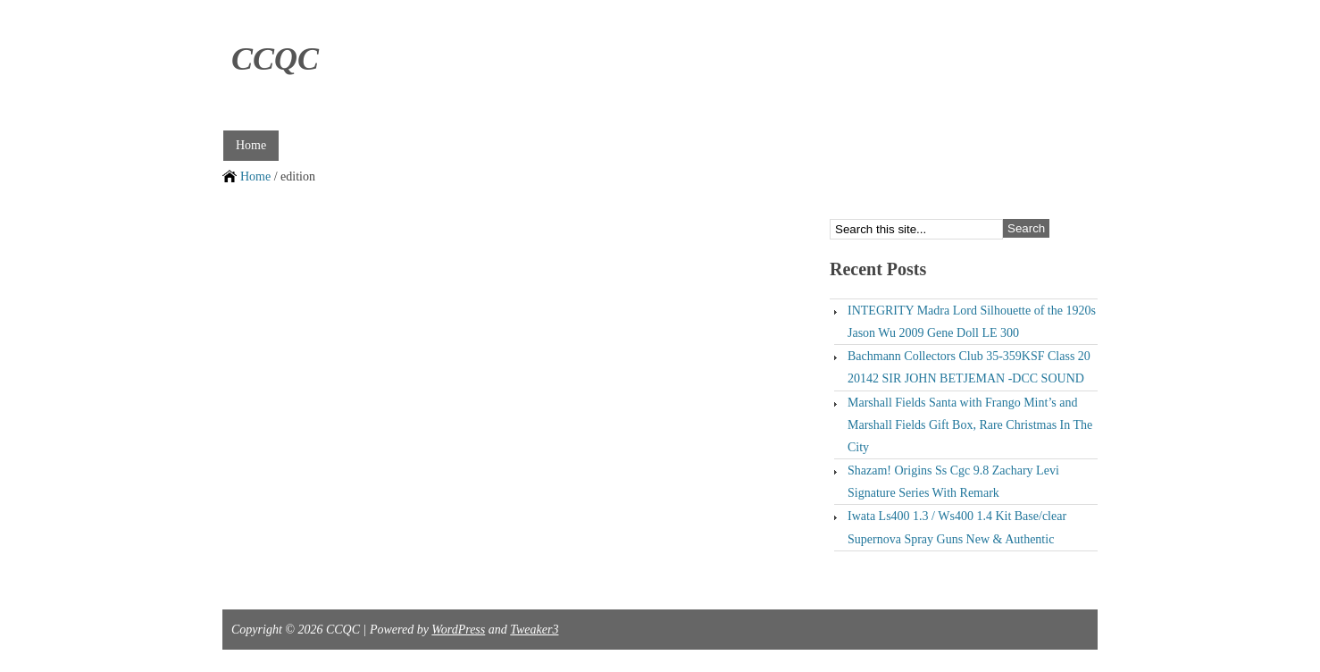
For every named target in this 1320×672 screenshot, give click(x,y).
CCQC (275, 59)
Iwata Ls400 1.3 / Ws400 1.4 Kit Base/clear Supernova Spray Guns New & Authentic (957, 527)
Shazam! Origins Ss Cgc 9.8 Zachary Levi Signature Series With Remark (953, 482)
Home (251, 145)
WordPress (458, 629)
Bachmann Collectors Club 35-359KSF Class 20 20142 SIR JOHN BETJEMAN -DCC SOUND (969, 367)
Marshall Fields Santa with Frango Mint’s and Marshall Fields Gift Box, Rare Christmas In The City (970, 425)
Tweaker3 (534, 629)
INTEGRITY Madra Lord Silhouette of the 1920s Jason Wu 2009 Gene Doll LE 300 (972, 322)
